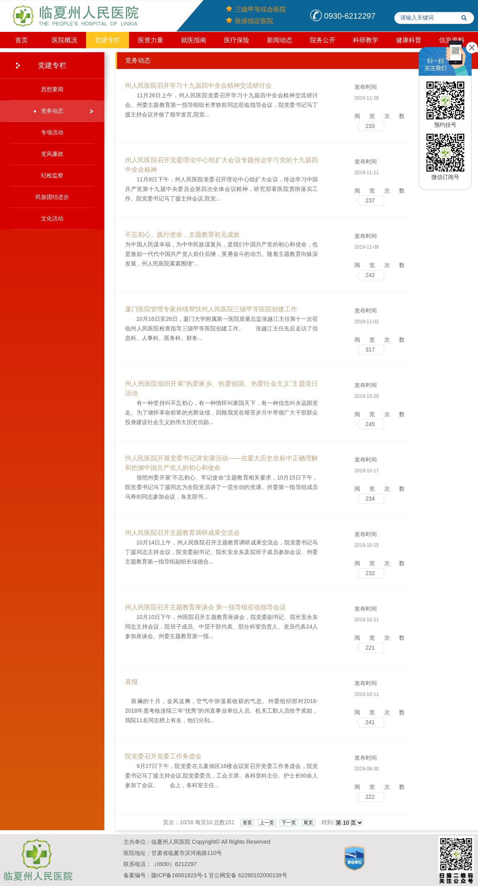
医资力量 (150, 40)
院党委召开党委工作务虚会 (163, 756)
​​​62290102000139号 (262, 875)
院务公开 (322, 40)
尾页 (308, 822)
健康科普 (408, 40)
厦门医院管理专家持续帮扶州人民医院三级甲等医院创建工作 (211, 309)
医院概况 (64, 40)
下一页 (289, 822)
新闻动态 (279, 40)
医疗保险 (236, 40)
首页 (21, 40)
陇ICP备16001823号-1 (179, 875)
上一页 (267, 822)
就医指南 (193, 40)
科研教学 (365, 40)
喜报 (131, 681)
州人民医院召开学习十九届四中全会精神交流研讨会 (198, 85)
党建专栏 (107, 40)
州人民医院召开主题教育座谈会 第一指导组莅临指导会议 (205, 607)
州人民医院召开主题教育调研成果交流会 (182, 532)
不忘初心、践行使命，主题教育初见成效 (182, 234)
